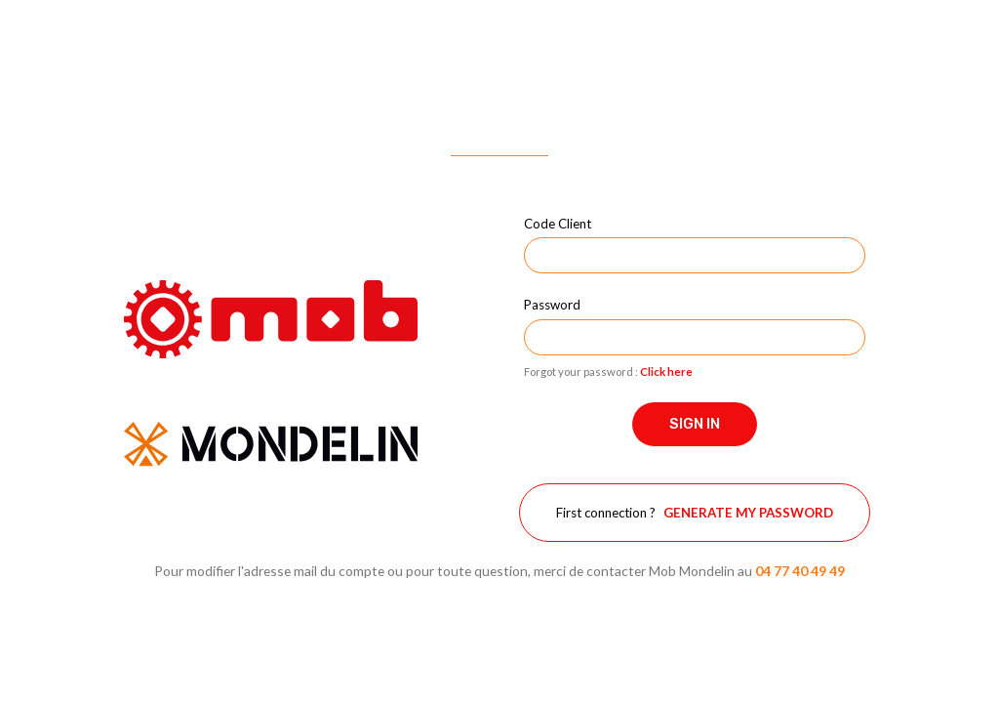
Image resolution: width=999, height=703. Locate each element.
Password (552, 304)
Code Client (557, 223)
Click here (666, 371)
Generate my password (748, 512)
